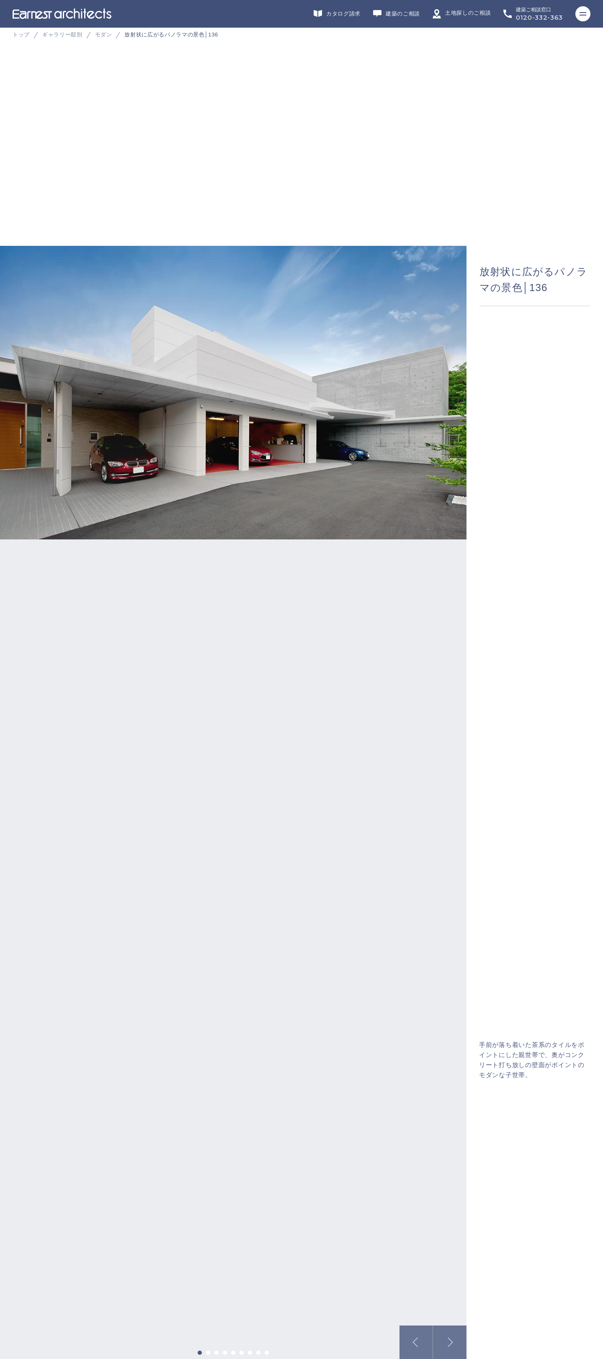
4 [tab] (225, 1353)
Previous (416, 1342)
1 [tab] (200, 1353)
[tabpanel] (301, 171)
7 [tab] (250, 1353)
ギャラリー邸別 (62, 34)
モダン (103, 34)
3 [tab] (216, 1353)
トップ (21, 34)
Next (449, 1342)
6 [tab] (242, 1353)
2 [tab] (208, 1353)
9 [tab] (267, 1353)
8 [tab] (258, 1353)
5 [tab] (233, 1353)
